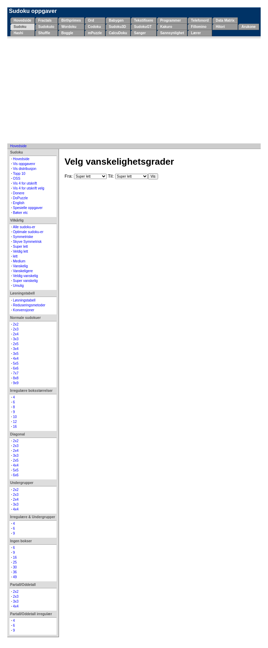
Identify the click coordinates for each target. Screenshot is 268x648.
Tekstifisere (143, 20)
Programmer (170, 20)
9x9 (15, 383)
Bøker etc (20, 213)
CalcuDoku (118, 33)
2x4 (15, 334)
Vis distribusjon (24, 169)
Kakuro (166, 27)
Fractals (45, 20)
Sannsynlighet (172, 33)
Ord (91, 20)
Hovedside (22, 20)
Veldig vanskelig (25, 276)
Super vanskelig (25, 281)
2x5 (15, 344)
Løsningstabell (24, 300)
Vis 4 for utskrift (25, 183)
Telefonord (200, 20)
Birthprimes (71, 20)
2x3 (15, 329)
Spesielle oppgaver (28, 208)
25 (15, 562)
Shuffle (44, 33)
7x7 (15, 373)
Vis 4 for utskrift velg (28, 188)
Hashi (18, 33)
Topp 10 (19, 174)
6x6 (15, 368)
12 (15, 422)
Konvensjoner (23, 310)
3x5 (15, 354)
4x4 (15, 358)
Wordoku (68, 27)
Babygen (116, 20)
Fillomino (198, 27)
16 (15, 427)
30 (15, 567)
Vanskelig (20, 266)
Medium (19, 261)
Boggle (67, 33)
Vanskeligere (23, 271)
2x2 (15, 324)
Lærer (196, 33)
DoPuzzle (20, 198)
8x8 (15, 378)
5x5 (15, 363)
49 (15, 577)
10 (15, 417)
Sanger (140, 33)
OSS (16, 178)
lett (15, 256)
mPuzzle (95, 33)
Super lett (20, 246)
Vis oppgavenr (24, 164)
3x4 (15, 349)
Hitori (220, 27)
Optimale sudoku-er (28, 232)
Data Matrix (225, 20)
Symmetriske (23, 237)
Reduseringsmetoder (29, 305)
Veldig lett (20, 251)
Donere (18, 193)
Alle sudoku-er (24, 227)
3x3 (15, 339)
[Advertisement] (134, 91)
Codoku (94, 27)
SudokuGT (143, 27)
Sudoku (20, 27)
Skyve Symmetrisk (27, 242)
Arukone (248, 27)
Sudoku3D (117, 27)
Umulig (18, 286)
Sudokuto (46, 27)
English (18, 203)
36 (15, 572)
